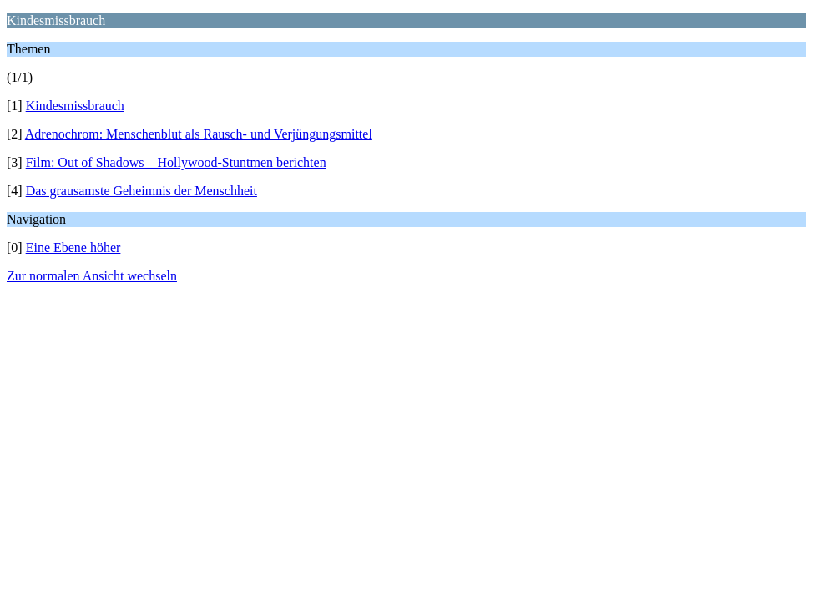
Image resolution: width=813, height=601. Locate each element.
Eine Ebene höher (73, 247)
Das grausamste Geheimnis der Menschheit (141, 191)
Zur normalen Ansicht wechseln (92, 276)
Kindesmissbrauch (75, 105)
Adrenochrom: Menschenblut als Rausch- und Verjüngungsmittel (198, 134)
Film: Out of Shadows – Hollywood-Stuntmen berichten (176, 162)
